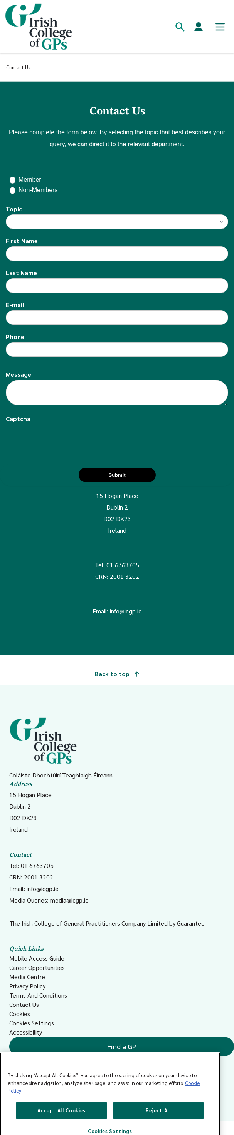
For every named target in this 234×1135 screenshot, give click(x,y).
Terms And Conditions (38, 995)
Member (30, 179)
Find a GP (121, 1046)
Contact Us (24, 1004)
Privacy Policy (27, 986)
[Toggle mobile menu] (220, 27)
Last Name (21, 273)
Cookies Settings (31, 1022)
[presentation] (64, 439)
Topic (14, 209)
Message (18, 374)
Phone (15, 337)
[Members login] (198, 27)
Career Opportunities (37, 967)
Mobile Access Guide (36, 958)
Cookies (19, 1014)
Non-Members (38, 190)
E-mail (15, 305)
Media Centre (27, 977)
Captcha (18, 419)
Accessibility (25, 1032)
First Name (22, 241)
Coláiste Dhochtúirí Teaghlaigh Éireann (61, 748)
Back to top (117, 674)
